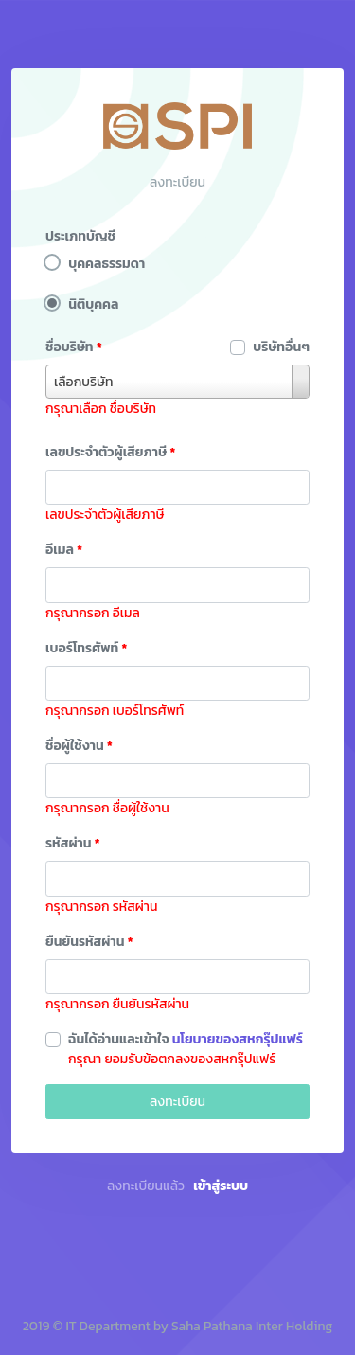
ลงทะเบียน (177, 1102)
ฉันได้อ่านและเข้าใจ (185, 1039)
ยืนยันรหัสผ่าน (89, 942)
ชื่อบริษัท (73, 347)
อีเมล (63, 550)
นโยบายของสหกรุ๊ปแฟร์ (237, 1039)
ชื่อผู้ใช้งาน (79, 746)
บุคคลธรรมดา (106, 264)
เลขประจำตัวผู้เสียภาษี (110, 452)
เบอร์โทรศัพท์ (86, 648)
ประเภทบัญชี (80, 236)
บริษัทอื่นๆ (281, 347)
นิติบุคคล (93, 304)
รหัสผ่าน (72, 843)
